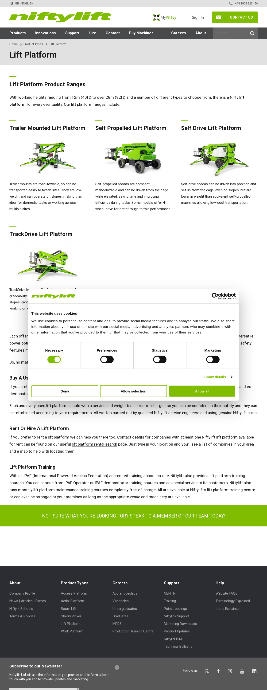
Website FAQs (226, 593)
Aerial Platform (72, 601)
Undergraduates (124, 609)
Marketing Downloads (180, 624)
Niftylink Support (176, 616)
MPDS (117, 624)
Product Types (33, 44)
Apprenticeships (124, 593)
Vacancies (120, 601)
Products (17, 33)
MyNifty (165, 17)
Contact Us (241, 17)
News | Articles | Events (27, 601)
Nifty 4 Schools (21, 609)
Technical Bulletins (178, 646)
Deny (65, 391)
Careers (178, 33)
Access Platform (74, 593)
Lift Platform (71, 624)
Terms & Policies (22, 616)
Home (13, 44)
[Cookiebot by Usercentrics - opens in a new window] (215, 296)
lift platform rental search (94, 444)
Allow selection (133, 391)
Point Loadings (175, 609)
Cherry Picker (71, 616)
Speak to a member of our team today (177, 516)
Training (170, 601)
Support (72, 33)
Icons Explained (228, 609)
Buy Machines (141, 33)
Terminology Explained (233, 601)
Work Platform (72, 631)
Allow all (202, 391)
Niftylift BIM (173, 639)
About (200, 33)
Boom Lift (68, 609)
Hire (92, 33)
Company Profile (22, 593)
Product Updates (177, 631)
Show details (215, 377)
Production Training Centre (133, 631)
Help (220, 582)
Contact (113, 33)
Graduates (120, 616)
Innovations (45, 33)
